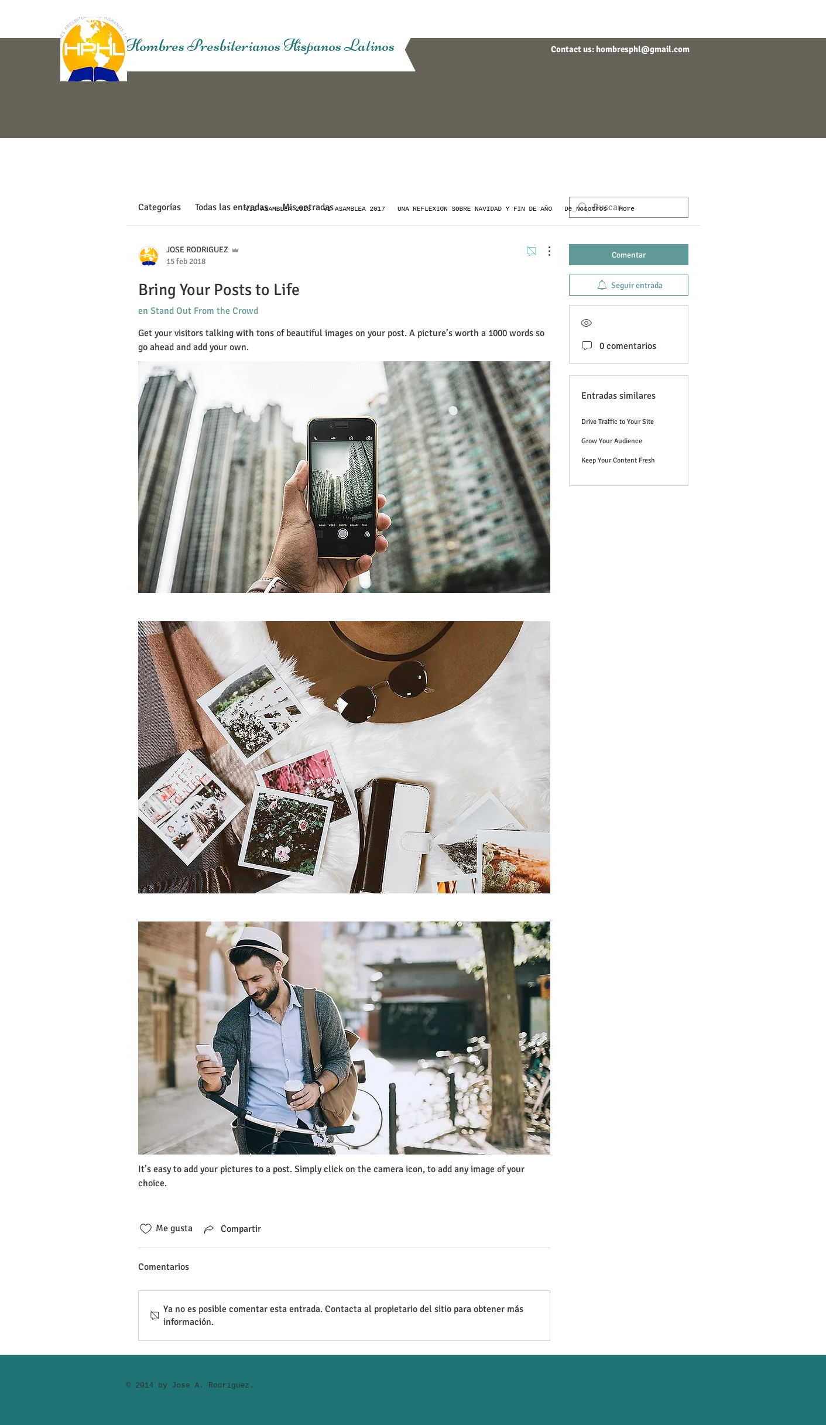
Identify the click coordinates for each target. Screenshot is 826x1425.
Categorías (159, 207)
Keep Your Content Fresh (618, 460)
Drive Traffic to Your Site (617, 421)
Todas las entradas (231, 207)
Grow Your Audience (611, 441)
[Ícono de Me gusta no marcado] (145, 1229)
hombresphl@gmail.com (643, 49)
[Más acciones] (543, 251)
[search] (628, 207)
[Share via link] (231, 1229)
